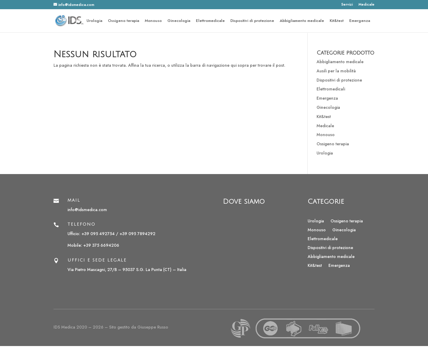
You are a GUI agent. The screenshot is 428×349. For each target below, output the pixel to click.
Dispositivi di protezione (252, 21)
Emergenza (359, 21)
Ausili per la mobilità (336, 71)
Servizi (347, 5)
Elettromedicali (331, 89)
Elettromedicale (210, 21)
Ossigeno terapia (123, 21)
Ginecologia (178, 21)
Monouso (153, 21)
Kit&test (337, 21)
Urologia (94, 21)
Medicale (366, 5)
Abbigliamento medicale (302, 21)
